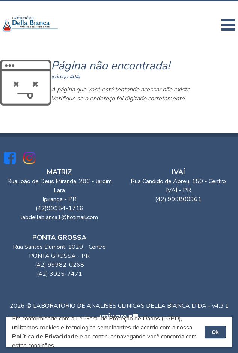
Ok (215, 332)
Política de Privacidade (45, 336)
